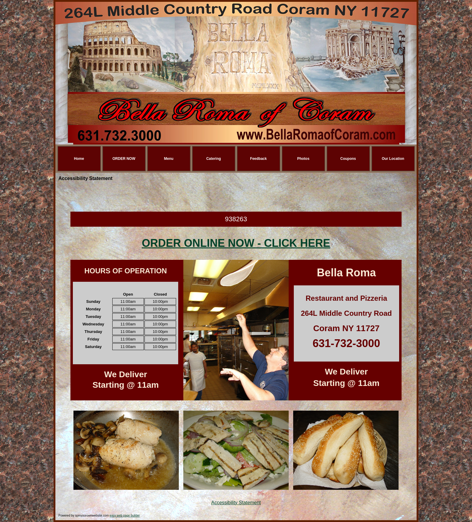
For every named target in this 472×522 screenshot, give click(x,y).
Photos (303, 159)
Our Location (393, 159)
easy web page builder (125, 515)
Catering (213, 159)
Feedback (258, 159)
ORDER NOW (124, 159)
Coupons (348, 159)
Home (79, 159)
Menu (168, 159)
